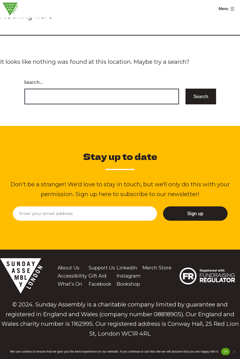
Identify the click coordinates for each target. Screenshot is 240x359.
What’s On (70, 284)
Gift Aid (97, 276)
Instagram (128, 276)
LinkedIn (126, 268)
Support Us (101, 268)
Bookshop (128, 284)
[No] (234, 351)
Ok (226, 351)
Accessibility (72, 276)
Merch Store (156, 268)
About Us (68, 268)
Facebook (99, 284)
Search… (33, 82)
